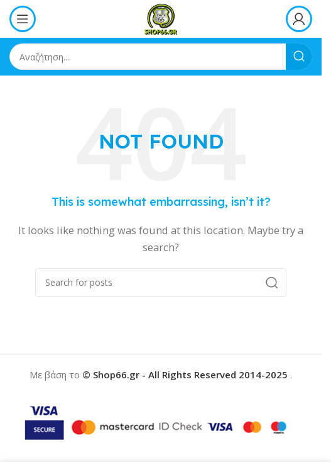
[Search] (160, 56)
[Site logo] (160, 17)
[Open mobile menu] (22, 18)
